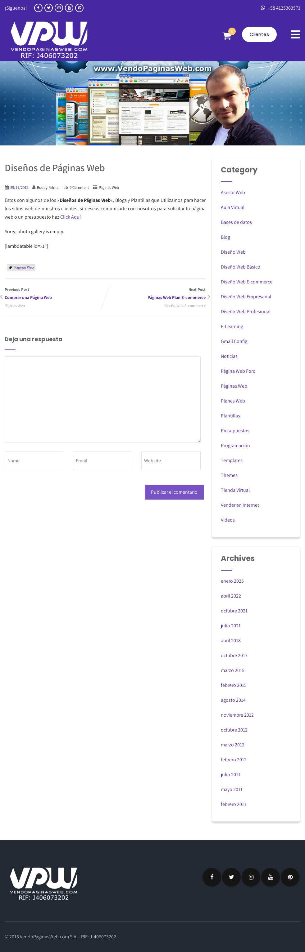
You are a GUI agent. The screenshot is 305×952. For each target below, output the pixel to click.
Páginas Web (109, 187)
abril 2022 (231, 596)
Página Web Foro (238, 371)
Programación (235, 445)
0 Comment (79, 187)
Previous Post (55, 294)
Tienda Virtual (235, 490)
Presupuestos (235, 430)
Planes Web (233, 401)
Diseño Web (233, 252)
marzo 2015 (232, 670)
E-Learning (232, 326)
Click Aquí (70, 217)
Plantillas (230, 415)
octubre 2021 (234, 610)
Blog (225, 237)
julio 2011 (230, 774)
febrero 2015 (234, 685)
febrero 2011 (233, 804)
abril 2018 (231, 640)
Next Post (155, 294)
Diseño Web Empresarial (246, 296)
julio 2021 (231, 625)
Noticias (229, 356)
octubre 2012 (234, 730)
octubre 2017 (234, 655)
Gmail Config (234, 341)
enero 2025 (232, 581)
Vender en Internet (240, 505)
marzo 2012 (232, 744)
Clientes (259, 34)
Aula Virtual (232, 207)
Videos (228, 520)
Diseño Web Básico (240, 267)
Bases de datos (236, 222)
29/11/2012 (19, 187)
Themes (229, 475)
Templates (232, 460)
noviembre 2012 (237, 715)
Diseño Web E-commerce (185, 305)
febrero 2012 (234, 759)
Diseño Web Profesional (246, 311)
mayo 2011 (232, 789)
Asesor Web (233, 192)
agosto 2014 (233, 700)
